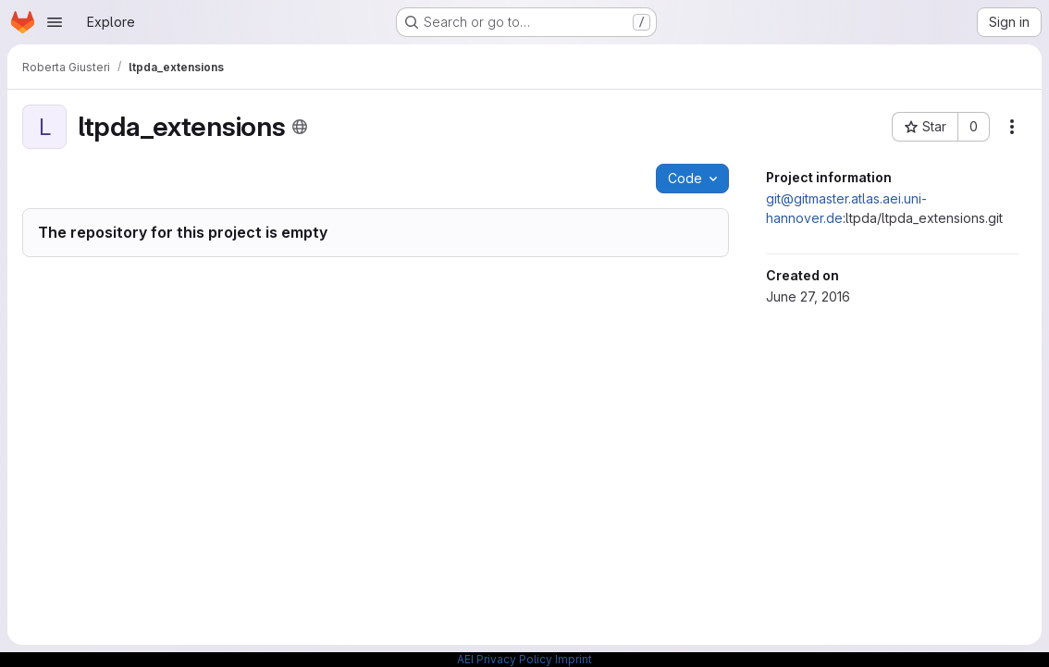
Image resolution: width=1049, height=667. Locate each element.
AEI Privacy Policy (504, 659)
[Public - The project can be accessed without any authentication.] (299, 126)
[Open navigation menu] (54, 22)
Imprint (573, 659)
